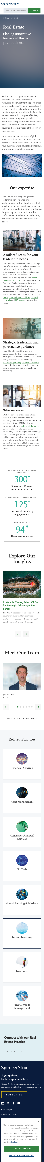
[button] (26, 634)
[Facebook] (13, 1103)
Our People (6, 1110)
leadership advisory (30, 363)
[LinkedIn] (2, 1103)
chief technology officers (19, 298)
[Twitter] (8, 1103)
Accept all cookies (21, 1153)
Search (34, 10)
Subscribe (14, 1095)
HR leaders (20, 300)
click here (14, 1146)
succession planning (12, 363)
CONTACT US (15, 1052)
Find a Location (9, 1115)
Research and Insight (11, 1120)
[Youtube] (18, 1103)
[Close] (38, 1125)
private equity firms (27, 426)
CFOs (5, 298)
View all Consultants (22, 719)
